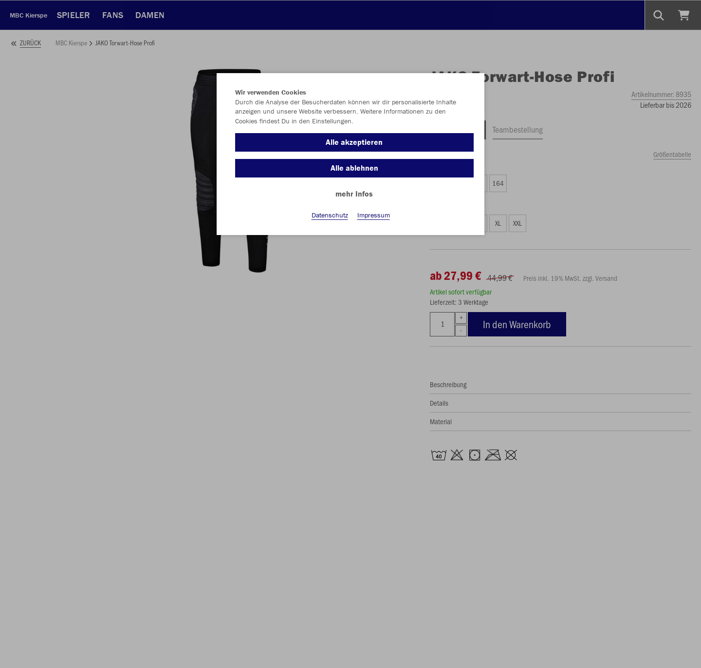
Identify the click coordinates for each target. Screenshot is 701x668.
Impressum (373, 215)
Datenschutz (330, 215)
